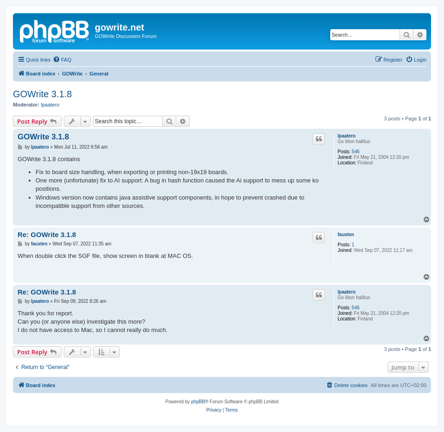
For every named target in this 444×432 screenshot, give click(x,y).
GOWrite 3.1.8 (42, 94)
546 (356, 151)
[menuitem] (62, 59)
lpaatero (50, 104)
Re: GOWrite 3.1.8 (47, 234)
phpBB (198, 401)
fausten (346, 234)
